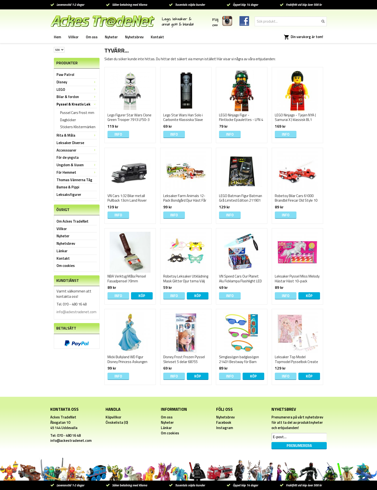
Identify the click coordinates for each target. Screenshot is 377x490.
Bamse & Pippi (68, 187)
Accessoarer (77, 150)
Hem (57, 37)
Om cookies (66, 265)
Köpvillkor (113, 417)
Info (118, 134)
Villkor (73, 37)
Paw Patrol (65, 74)
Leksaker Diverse (70, 143)
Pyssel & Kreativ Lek (77, 104)
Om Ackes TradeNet (72, 221)
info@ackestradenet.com (76, 312)
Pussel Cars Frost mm (77, 112)
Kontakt (157, 37)
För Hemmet (77, 172)
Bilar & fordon (77, 96)
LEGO (77, 89)
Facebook (223, 422)
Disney (77, 82)
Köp (141, 295)
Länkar (62, 251)
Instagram (224, 427)
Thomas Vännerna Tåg (74, 180)
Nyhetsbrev (134, 37)
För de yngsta (68, 157)
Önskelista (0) (117, 422)
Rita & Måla (77, 135)
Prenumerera (299, 445)
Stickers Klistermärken (77, 127)
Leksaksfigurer (69, 194)
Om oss (92, 37)
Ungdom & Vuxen (77, 165)
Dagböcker (68, 120)
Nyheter (111, 37)
